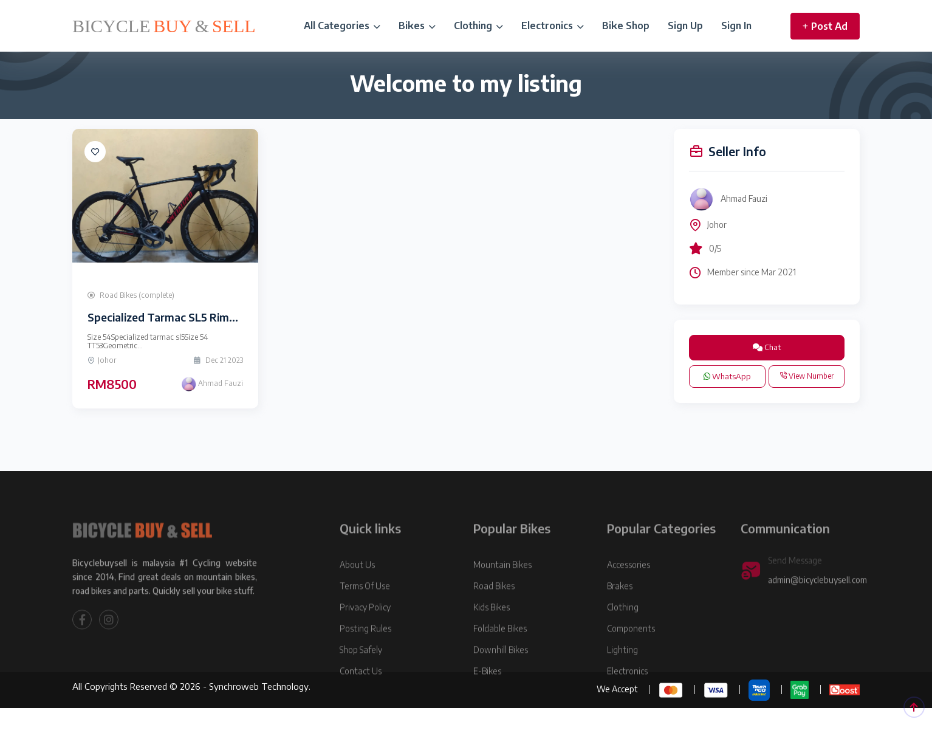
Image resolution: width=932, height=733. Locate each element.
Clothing (478, 25)
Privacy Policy (365, 629)
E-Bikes (487, 693)
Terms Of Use (365, 608)
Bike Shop (625, 25)
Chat (767, 347)
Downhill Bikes (500, 672)
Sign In (736, 25)
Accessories (628, 587)
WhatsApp (727, 376)
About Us (357, 587)
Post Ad (825, 26)
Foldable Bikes (500, 650)
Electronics (552, 25)
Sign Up (685, 25)
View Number (807, 375)
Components (631, 650)
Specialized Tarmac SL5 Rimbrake (172, 317)
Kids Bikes (491, 629)
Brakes (619, 608)
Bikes (417, 25)
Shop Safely (361, 672)
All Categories (342, 25)
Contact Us (361, 693)
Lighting (622, 672)
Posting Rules (365, 650)
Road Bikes (494, 608)
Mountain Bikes (502, 587)
